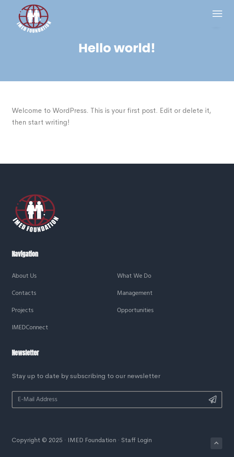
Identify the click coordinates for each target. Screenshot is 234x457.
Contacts (24, 293)
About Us (24, 276)
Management (135, 293)
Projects (23, 311)
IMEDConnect (30, 328)
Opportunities (135, 311)
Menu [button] (216, 13)
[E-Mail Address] (117, 399)
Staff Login (136, 440)
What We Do (134, 276)
